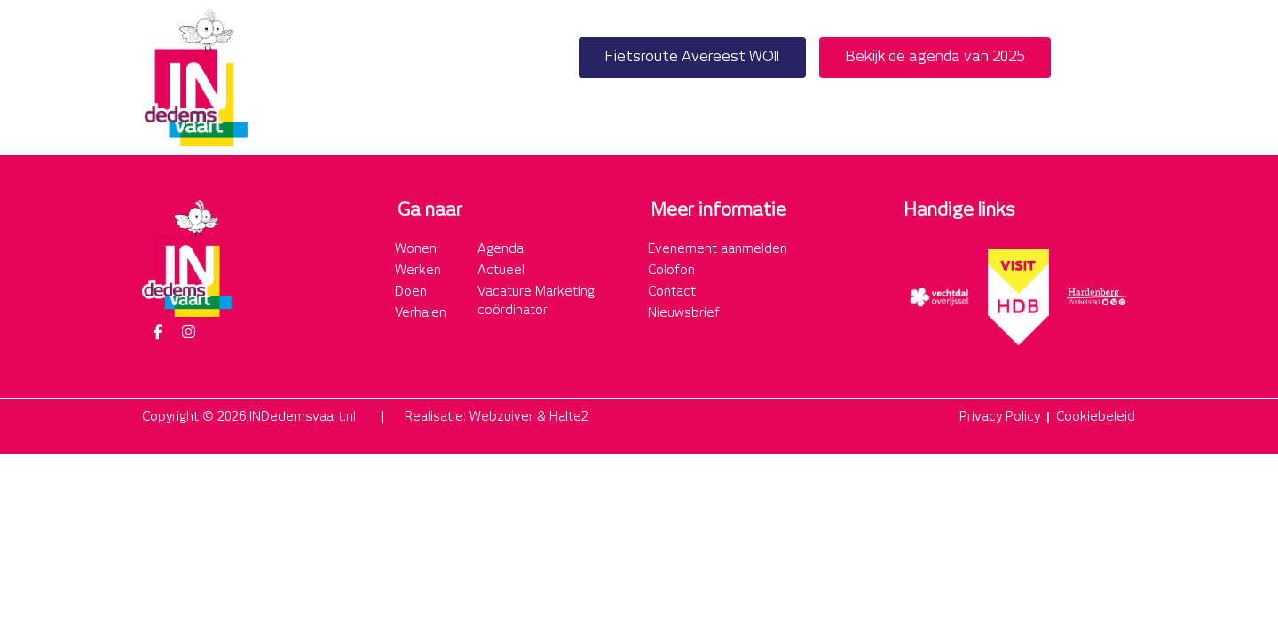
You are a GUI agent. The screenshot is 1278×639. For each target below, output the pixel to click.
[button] (1117, 77)
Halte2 (568, 417)
